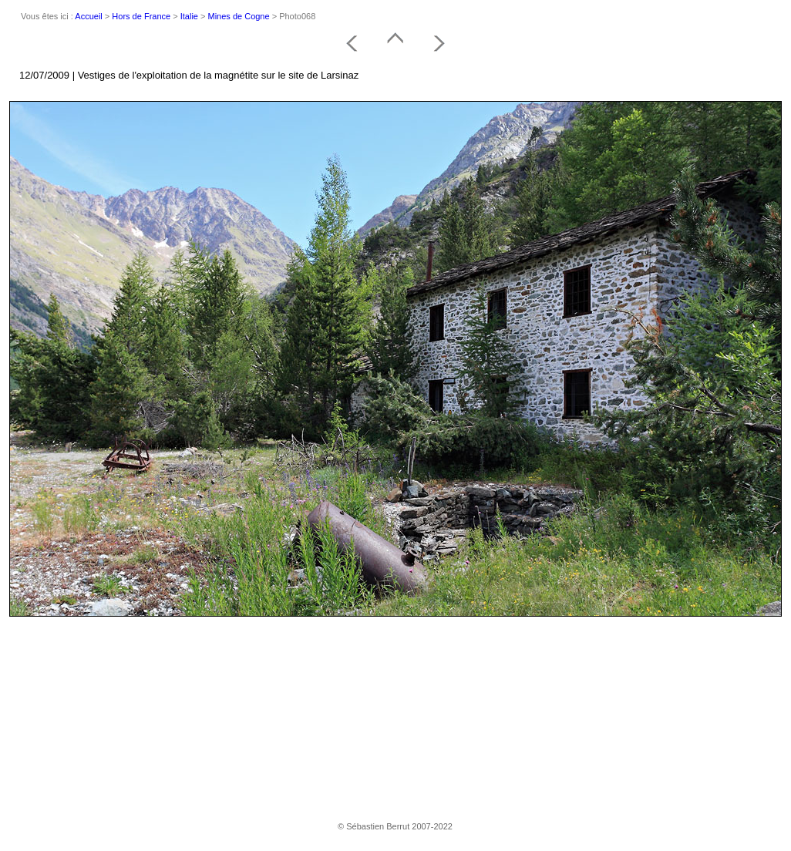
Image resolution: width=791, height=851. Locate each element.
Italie (189, 16)
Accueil (88, 16)
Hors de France (141, 16)
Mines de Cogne (239, 16)
